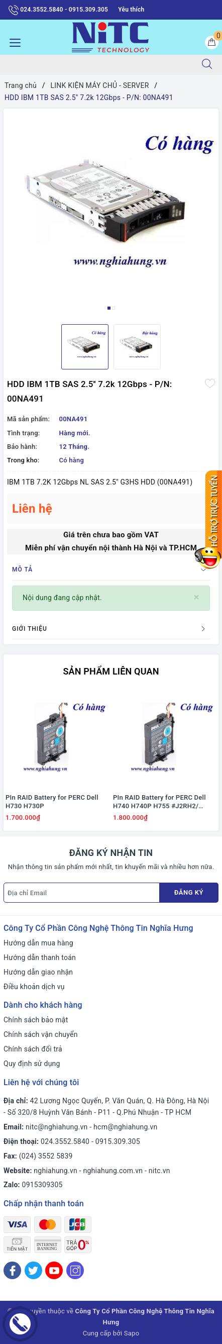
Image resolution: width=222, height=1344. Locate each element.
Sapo (132, 1333)
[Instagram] (75, 1270)
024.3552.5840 (65, 1141)
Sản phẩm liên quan (111, 671)
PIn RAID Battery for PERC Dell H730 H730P (52, 802)
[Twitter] (33, 1270)
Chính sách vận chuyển (41, 1034)
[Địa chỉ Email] (82, 893)
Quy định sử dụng (32, 1064)
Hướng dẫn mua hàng (38, 943)
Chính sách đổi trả (33, 1049)
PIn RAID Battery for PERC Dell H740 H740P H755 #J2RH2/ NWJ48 (159, 802)
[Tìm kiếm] (207, 65)
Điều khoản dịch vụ (34, 987)
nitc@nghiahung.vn (56, 1127)
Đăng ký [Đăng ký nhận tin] (188, 892)
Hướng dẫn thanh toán (40, 957)
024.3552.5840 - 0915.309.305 (58, 10)
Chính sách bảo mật (36, 1020)
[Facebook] (12, 1270)
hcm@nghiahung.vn (125, 1127)
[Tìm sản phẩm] (96, 65)
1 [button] (108, 308)
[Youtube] (54, 1270)
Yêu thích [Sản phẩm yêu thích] (131, 9)
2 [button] (113, 308)
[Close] (196, 597)
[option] (111, 213)
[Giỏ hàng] (211, 42)
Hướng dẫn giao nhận (38, 972)
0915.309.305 (117, 1141)
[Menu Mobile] (12, 41)
